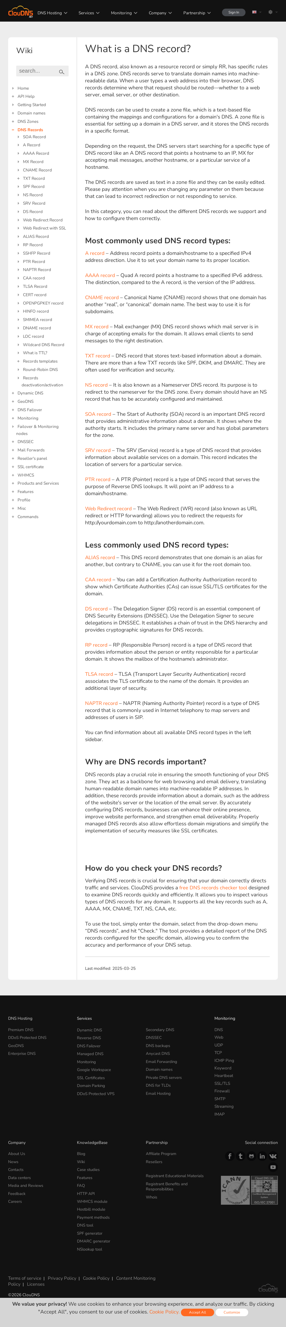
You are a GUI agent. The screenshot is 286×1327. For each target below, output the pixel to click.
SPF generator (90, 1230)
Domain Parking (92, 1083)
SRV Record (34, 203)
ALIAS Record (36, 236)
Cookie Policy (90, 1274)
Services (83, 13)
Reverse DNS (89, 1037)
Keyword (222, 1068)
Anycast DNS (158, 1052)
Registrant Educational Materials (176, 1175)
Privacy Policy (58, 1274)
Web (218, 1037)
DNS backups (158, 1045)
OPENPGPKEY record (43, 303)
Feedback (17, 1192)
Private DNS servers (164, 1075)
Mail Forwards (31, 450)
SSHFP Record (36, 253)
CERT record (34, 295)
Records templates (40, 361)
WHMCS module (93, 1200)
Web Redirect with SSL (44, 228)
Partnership (190, 13)
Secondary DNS (160, 1029)
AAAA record (100, 275)
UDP (218, 1045)
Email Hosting (159, 1091)
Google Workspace (95, 1068)
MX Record (33, 161)
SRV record (98, 450)
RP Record (33, 245)
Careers (15, 1200)
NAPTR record (102, 703)
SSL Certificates (91, 1075)
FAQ (81, 1184)
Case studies (88, 1169)
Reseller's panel (32, 458)
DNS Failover (30, 410)
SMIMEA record (37, 319)
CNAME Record (37, 170)
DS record (96, 608)
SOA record (98, 414)
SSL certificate (31, 467)
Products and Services (38, 483)
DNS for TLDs (158, 1083)
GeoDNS (25, 401)
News (13, 1161)
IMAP (219, 1114)
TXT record (98, 355)
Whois (152, 1195)
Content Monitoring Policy (134, 1274)
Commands (28, 516)
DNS (218, 1029)
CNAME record (102, 297)
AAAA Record (36, 153)
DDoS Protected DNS (28, 1037)
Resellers (154, 1161)
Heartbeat (223, 1075)
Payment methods (94, 1215)
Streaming (224, 1106)
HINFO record (36, 311)
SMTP (220, 1099)
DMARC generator (94, 1238)
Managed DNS (90, 1052)
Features (25, 491)
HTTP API (86, 1192)
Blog (81, 1153)
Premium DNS (21, 1029)
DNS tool (85, 1222)
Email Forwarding (162, 1060)
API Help (26, 96)
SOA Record (34, 137)
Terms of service (23, 1274)
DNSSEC (25, 441)
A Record (31, 145)
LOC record (33, 336)
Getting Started (32, 104)
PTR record (98, 479)
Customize (232, 1312)
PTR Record (34, 261)
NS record (96, 385)
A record (95, 253)
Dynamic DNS (30, 393)
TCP (218, 1052)
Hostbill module (92, 1207)
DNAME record (37, 328)
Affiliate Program (162, 1153)
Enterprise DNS (22, 1052)
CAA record (34, 278)
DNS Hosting (46, 13)
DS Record (33, 211)
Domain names (31, 113)
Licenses (16, 1279)
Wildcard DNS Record (43, 344)
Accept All (198, 1312)
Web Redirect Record (43, 220)
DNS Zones (28, 121)
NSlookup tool (90, 1245)
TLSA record (100, 674)
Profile (24, 500)
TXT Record (34, 178)
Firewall (222, 1091)
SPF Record (34, 186)
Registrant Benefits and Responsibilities (167, 1185)
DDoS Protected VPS (96, 1091)
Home (23, 88)
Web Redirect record (109, 508)
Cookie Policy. (164, 1311)
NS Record (33, 195)
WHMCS (26, 475)
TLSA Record (35, 286)
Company (154, 13)
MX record (97, 326)
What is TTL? (35, 353)
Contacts (16, 1169)
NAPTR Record (37, 269)
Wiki (81, 1161)
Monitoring (117, 13)
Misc (22, 508)
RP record (96, 645)
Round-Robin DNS (40, 369)
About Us (17, 1153)
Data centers (19, 1176)
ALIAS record (100, 557)
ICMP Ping (224, 1060)
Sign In (231, 12)
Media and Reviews (26, 1184)
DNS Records (30, 130)
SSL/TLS (222, 1083)
